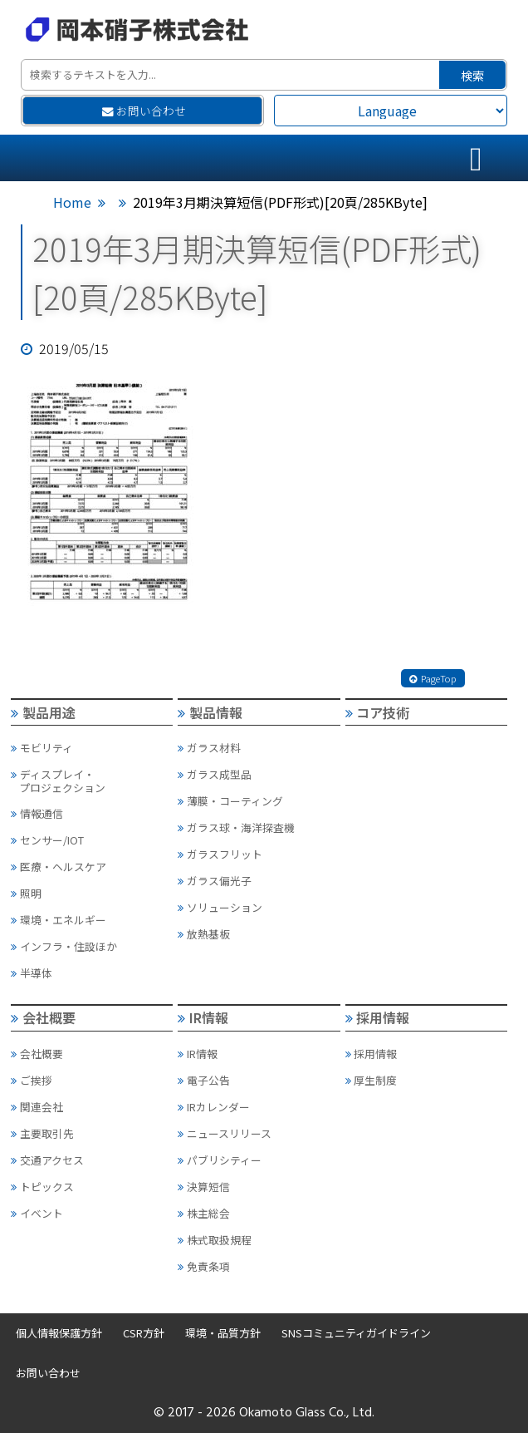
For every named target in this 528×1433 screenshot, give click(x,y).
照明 (26, 893)
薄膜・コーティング (230, 801)
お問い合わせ (144, 110)
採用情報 (377, 1017)
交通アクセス (47, 1160)
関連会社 (37, 1107)
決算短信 (204, 1186)
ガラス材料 (209, 748)
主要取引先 (42, 1133)
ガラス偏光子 (215, 881)
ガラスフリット (220, 854)
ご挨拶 (31, 1080)
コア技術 (377, 712)
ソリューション (220, 907)
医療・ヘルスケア (58, 866)
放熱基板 (204, 934)
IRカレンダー (214, 1107)
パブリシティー (220, 1160)
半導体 (31, 973)
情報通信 (37, 813)
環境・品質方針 (223, 1333)
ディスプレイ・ (91, 780)
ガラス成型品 (215, 774)
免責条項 (204, 1266)
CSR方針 (143, 1333)
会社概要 (43, 1017)
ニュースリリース (224, 1133)
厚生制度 (371, 1080)
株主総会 (204, 1213)
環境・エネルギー (58, 920)
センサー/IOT (47, 840)
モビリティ (42, 748)
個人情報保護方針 (59, 1333)
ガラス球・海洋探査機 (236, 827)
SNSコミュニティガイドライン (356, 1333)
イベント (37, 1213)
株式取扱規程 (215, 1240)
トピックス (42, 1186)
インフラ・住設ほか (64, 946)
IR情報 (203, 1017)
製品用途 (43, 712)
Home (72, 202)
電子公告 (204, 1080)
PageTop (432, 678)
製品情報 (210, 712)
